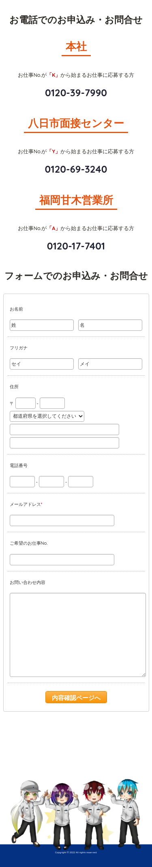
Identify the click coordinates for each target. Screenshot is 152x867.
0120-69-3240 (76, 169)
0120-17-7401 (76, 246)
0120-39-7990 (76, 93)
